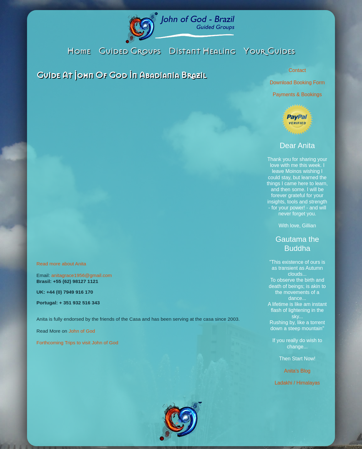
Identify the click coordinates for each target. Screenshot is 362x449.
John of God (82, 331)
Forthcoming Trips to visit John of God (77, 342)
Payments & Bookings (297, 94)
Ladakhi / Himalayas (297, 382)
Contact (297, 70)
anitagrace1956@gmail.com (81, 275)
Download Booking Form (297, 82)
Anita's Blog (297, 371)
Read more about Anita (61, 263)
